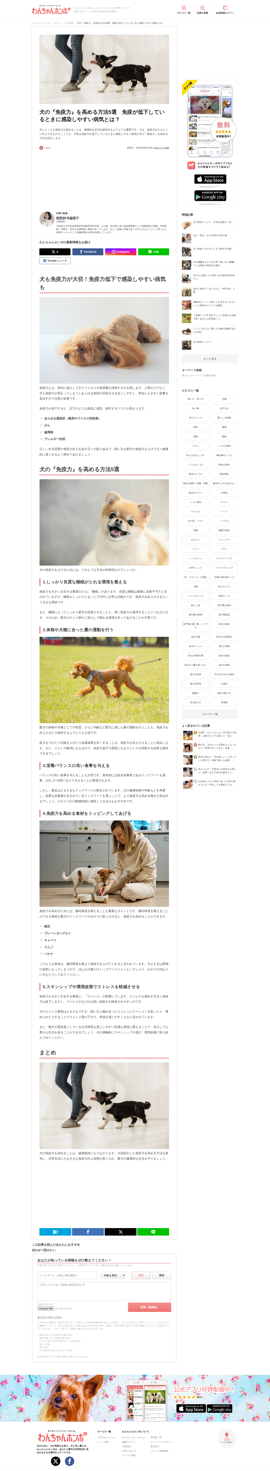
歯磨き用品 (224, 530)
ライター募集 (129, 1455)
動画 (224, 436)
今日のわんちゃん (107, 1437)
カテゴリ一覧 (183, 13)
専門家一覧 (156, 1437)
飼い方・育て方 (195, 399)
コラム (195, 446)
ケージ (224, 502)
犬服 (195, 586)
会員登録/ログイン (225, 13)
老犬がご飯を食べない (195, 665)
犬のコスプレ (224, 586)
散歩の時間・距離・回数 (195, 483)
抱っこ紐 (195, 605)
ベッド (224, 511)
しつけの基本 (224, 446)
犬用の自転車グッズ (224, 577)
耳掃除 (224, 702)
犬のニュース (195, 417)
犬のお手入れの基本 (224, 674)
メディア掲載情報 (159, 1451)
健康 (224, 427)
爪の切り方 (195, 702)
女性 (140, 1275)
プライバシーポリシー (161, 1442)
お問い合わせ (129, 1451)
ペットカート (195, 558)
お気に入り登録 (161, 147)
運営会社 (154, 1446)
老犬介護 (195, 637)
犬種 (224, 399)
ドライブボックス (224, 567)
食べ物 (195, 408)
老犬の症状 (195, 674)
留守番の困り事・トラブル (195, 626)
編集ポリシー (129, 1442)
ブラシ (224, 549)
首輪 (195, 530)
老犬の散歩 (224, 655)
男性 (161, 1275)
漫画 (195, 436)
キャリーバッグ (224, 558)
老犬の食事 (224, 646)
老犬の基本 (224, 624)
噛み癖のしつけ (224, 455)
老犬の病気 (224, 665)
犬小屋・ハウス (195, 521)
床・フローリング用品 (195, 577)
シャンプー (224, 539)
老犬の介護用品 (224, 637)
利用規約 (126, 1446)
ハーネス (224, 521)
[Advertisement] (72, 177)
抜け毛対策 (195, 683)
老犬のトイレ (195, 646)
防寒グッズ (224, 596)
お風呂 (224, 683)
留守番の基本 (224, 605)
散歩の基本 (224, 464)
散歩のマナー (195, 492)
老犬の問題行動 (195, 655)
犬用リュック (195, 567)
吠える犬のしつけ (196, 455)
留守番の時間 (195, 614)
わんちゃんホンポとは (133, 1437)
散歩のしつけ (195, 474)
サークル (195, 511)
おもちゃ (195, 539)
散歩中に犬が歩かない (224, 483)
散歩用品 (224, 474)
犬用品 (224, 492)
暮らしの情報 (224, 417)
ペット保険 (103, 1442)
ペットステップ (195, 596)
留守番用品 (224, 614)
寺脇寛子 (72, 218)
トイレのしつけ (195, 464)
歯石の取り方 (224, 693)
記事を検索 (202, 13)
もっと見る (210, 358)
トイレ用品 (195, 502)
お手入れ (224, 408)
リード (195, 549)
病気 (195, 427)
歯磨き (195, 693)
